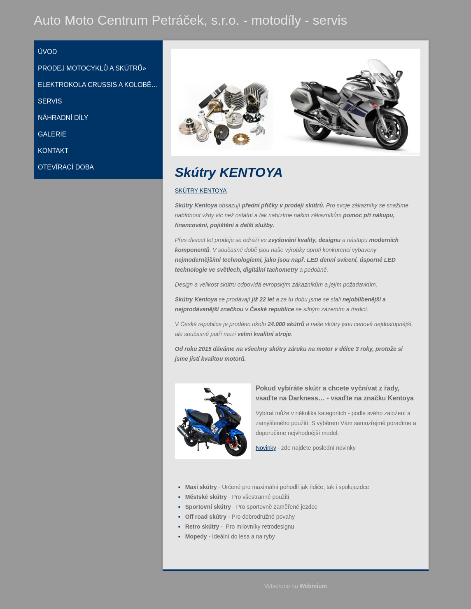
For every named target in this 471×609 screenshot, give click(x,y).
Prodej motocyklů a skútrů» (92, 68)
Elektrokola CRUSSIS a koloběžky (100, 84)
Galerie (52, 134)
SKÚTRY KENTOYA (201, 190)
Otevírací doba (66, 167)
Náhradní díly (63, 117)
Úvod (47, 51)
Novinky (266, 447)
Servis (50, 101)
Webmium (313, 586)
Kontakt (53, 150)
